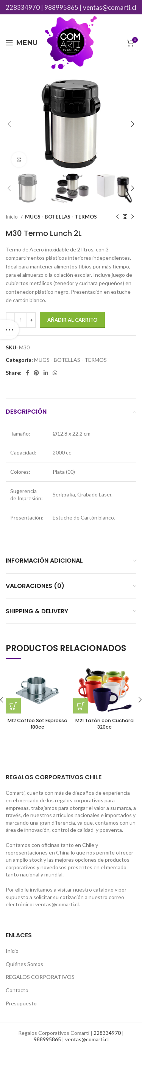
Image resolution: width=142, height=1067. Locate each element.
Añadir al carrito (72, 320)
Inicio (12, 217)
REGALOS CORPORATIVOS (40, 977)
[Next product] (132, 217)
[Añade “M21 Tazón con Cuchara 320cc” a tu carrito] (80, 705)
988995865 (61, 7)
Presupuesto (21, 1003)
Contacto (17, 990)
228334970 (23, 7)
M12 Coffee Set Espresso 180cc (37, 723)
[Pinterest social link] (36, 373)
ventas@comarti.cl (109, 7)
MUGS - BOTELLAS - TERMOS (61, 217)
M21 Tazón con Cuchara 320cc (104, 723)
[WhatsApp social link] (54, 373)
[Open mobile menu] (21, 42)
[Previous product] (117, 217)
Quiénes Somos (24, 964)
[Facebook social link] (27, 373)
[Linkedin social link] (45, 373)
